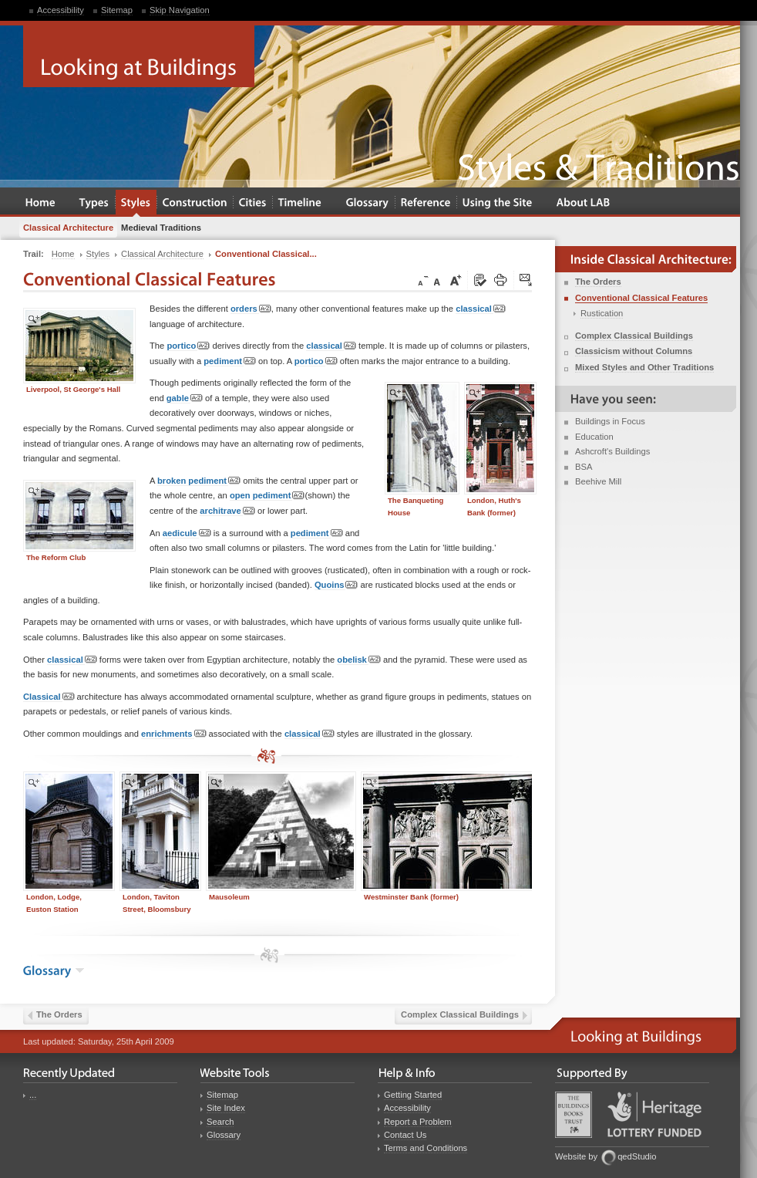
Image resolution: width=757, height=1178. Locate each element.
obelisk (359, 660)
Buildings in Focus (610, 421)
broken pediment (199, 481)
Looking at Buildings (138, 56)
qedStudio (636, 1156)
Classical (49, 697)
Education (594, 436)
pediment (230, 361)
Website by (576, 1156)
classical (481, 309)
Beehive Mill (598, 481)
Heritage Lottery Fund (654, 1114)
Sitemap (117, 10)
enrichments (174, 734)
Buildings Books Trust (573, 1115)
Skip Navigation (180, 10)
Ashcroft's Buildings (612, 451)
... (32, 1094)
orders (250, 309)
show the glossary (80, 970)
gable (185, 398)
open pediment (267, 496)
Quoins (336, 585)
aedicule (187, 533)
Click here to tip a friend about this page (526, 281)
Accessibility (60, 10)
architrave (227, 511)
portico (188, 346)
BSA (583, 466)
